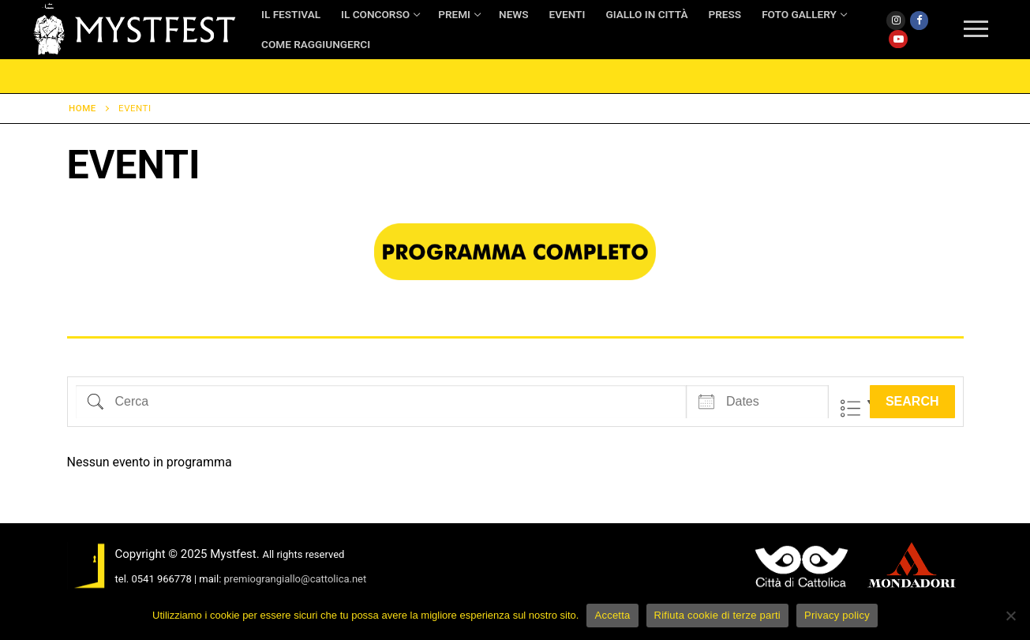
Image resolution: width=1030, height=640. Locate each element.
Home (82, 108)
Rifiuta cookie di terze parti (717, 615)
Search (912, 401)
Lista (850, 408)
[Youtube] (898, 39)
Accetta (612, 615)
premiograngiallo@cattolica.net (295, 579)
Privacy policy (837, 615)
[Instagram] (895, 20)
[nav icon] (976, 30)
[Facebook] (919, 20)
